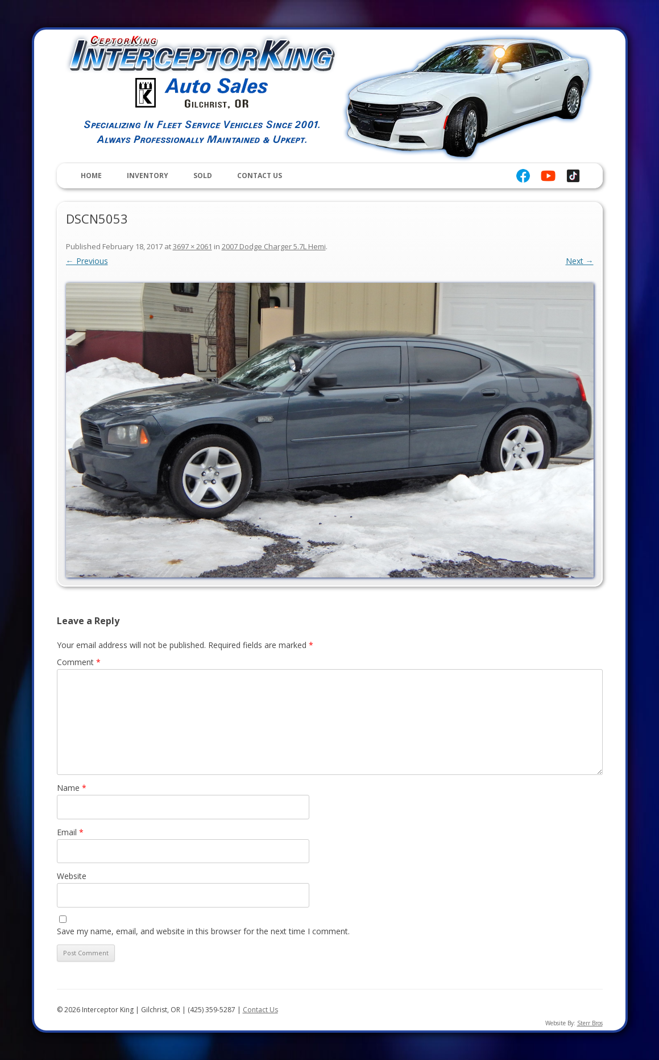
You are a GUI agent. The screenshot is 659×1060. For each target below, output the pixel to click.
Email (70, 832)
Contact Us (259, 175)
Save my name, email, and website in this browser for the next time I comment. (203, 931)
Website (71, 876)
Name (71, 787)
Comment (79, 662)
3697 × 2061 (192, 246)
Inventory (147, 175)
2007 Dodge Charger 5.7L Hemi (274, 246)
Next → (580, 260)
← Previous (87, 260)
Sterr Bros (590, 1023)
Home (91, 175)
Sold (202, 175)
